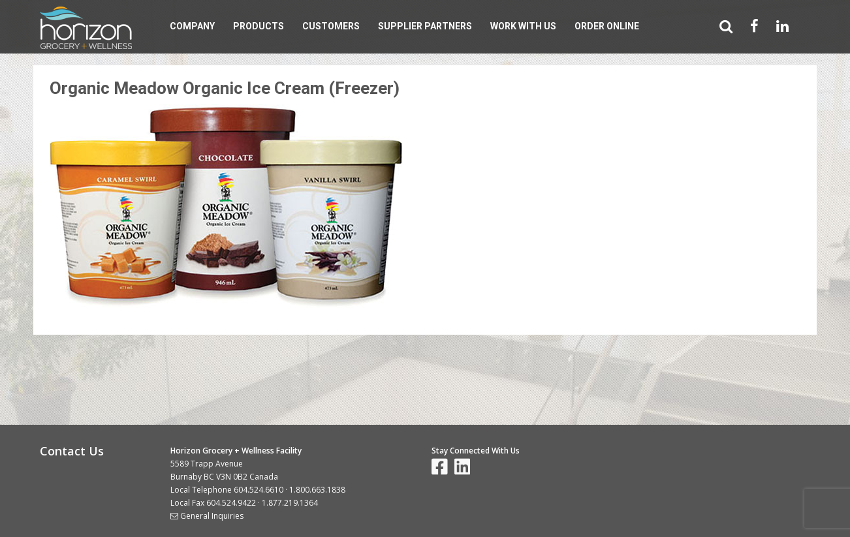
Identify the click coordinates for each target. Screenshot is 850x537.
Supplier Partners (425, 26)
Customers (331, 26)
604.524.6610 (258, 489)
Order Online (607, 26)
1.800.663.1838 (317, 489)
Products (258, 26)
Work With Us (523, 26)
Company (192, 26)
